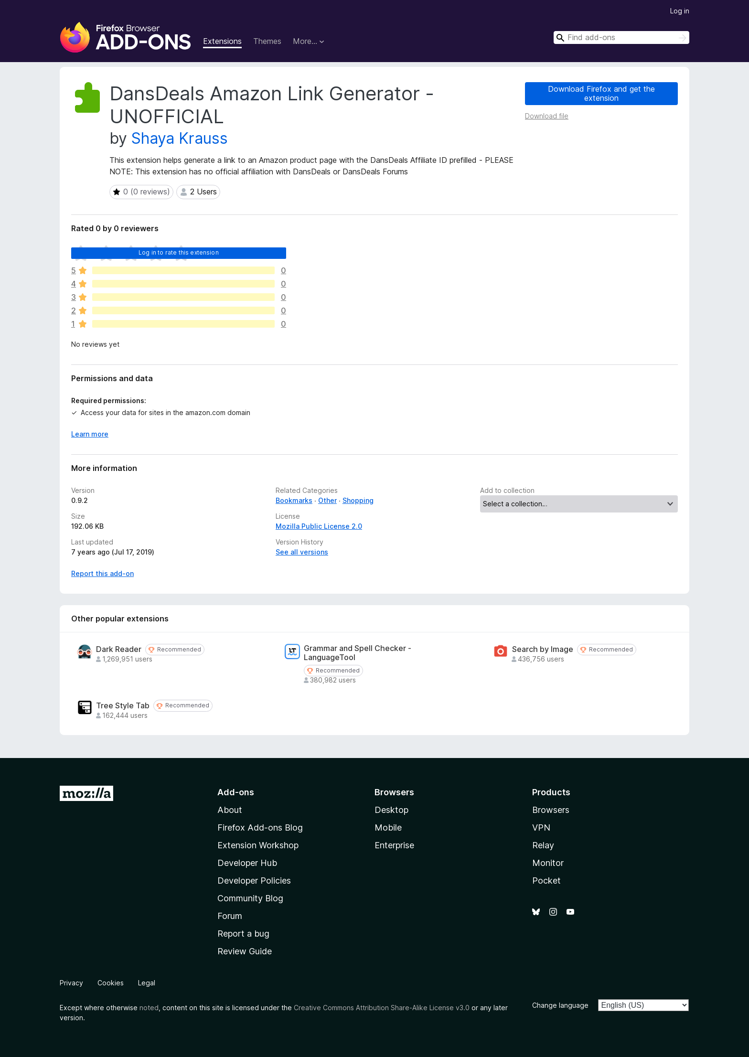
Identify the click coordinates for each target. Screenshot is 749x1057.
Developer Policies (254, 880)
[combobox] (621, 37)
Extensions (222, 41)
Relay (543, 845)
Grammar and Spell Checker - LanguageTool (357, 653)
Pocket (546, 880)
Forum (229, 916)
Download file (546, 116)
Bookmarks (294, 500)
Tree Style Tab (123, 705)
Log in (679, 11)
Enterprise (394, 845)
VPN (541, 827)
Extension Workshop (258, 845)
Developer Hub (247, 863)
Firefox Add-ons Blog (260, 827)
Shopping (358, 500)
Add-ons (235, 792)
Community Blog (250, 898)
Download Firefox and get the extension (601, 93)
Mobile (388, 827)
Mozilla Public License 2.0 (319, 526)
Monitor (548, 863)
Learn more (89, 434)
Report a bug (243, 934)
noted (149, 1008)
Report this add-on (102, 573)
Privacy (71, 983)
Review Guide (244, 951)
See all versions (302, 552)
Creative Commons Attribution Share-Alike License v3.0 (382, 1008)
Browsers (550, 810)
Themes (267, 41)
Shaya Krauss (179, 138)
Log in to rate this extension (179, 252)
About (229, 810)
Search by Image (542, 649)
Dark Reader (118, 649)
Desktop (391, 810)
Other (327, 500)
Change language (560, 1005)
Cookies (110, 983)
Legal (146, 983)
